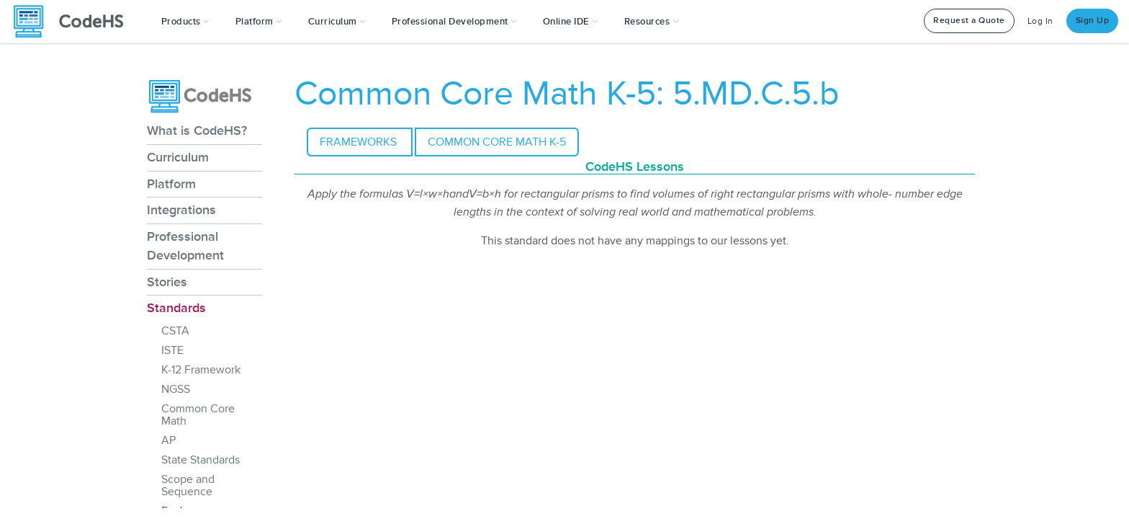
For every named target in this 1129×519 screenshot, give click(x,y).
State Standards (200, 460)
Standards (176, 308)
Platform (171, 184)
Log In (1040, 21)
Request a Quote (969, 20)
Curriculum (178, 157)
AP (168, 440)
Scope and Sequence (188, 485)
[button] (185, 21)
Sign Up (1093, 20)
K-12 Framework (200, 370)
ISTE (172, 350)
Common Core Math (198, 415)
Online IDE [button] (570, 21)
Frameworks (360, 142)
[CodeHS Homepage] (74, 21)
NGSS (175, 389)
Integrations (181, 210)
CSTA (175, 331)
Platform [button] (258, 21)
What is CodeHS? (197, 130)
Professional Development (185, 246)
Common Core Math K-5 (497, 142)
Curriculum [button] (337, 21)
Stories (167, 282)
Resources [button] (651, 21)
